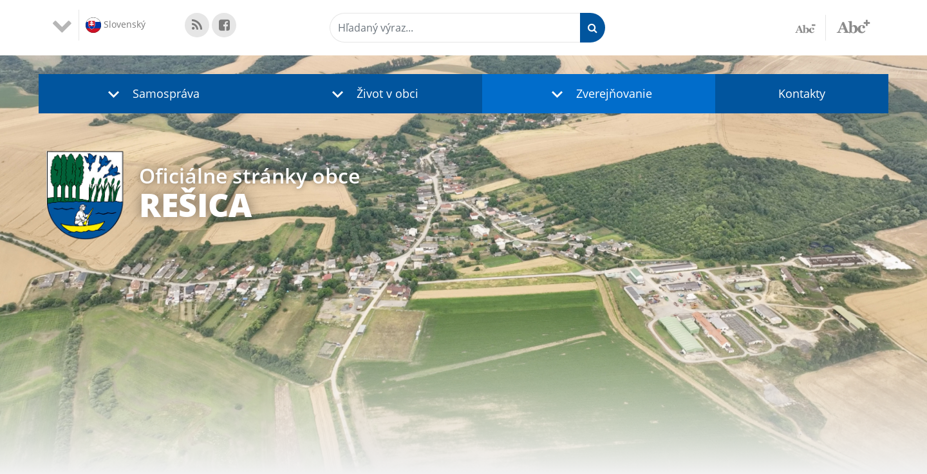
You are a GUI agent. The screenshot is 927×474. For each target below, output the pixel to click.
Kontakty (801, 93)
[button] (151, 93)
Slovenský (115, 25)
